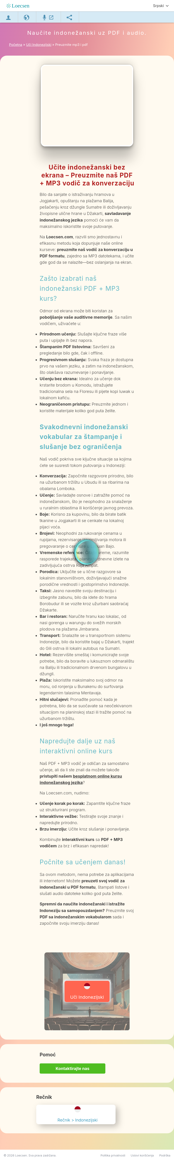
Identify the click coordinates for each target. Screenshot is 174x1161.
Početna (15, 44)
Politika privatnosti (113, 1155)
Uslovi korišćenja (142, 1155)
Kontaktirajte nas (72, 1068)
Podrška (164, 1155)
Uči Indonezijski (87, 991)
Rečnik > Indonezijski (78, 1114)
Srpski (158, 5)
